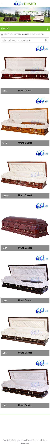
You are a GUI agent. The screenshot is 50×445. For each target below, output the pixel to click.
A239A (5, 195)
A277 (4, 300)
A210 (4, 90)
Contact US (25, 433)
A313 (4, 353)
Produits (25, 34)
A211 (4, 143)
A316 (4, 405)
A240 (4, 248)
